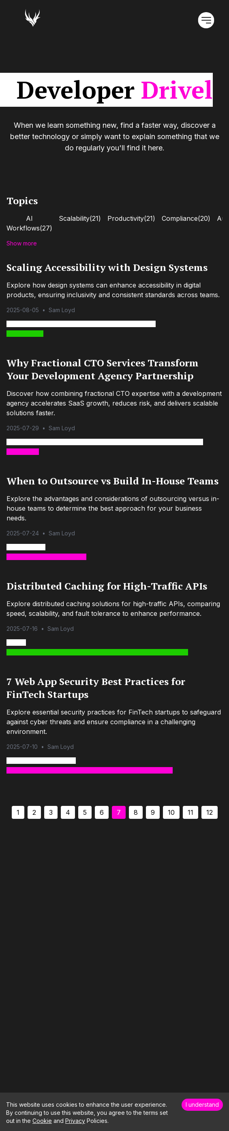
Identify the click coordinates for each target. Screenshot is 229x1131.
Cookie (42, 1120)
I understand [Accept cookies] (202, 1104)
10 (171, 812)
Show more (21, 243)
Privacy (75, 1120)
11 (190, 812)
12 (209, 812)
